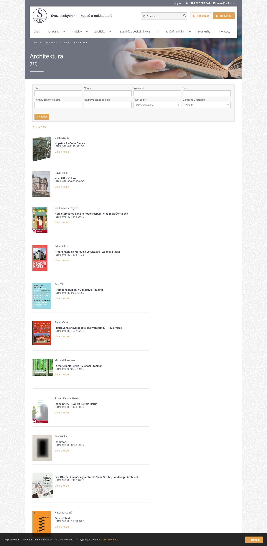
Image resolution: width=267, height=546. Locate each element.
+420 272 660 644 (199, 3)
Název (87, 88)
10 (146, 440)
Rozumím (254, 539)
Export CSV (39, 127)
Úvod (35, 42)
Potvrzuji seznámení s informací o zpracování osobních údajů (81, 495)
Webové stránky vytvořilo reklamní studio (166, 525)
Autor (186, 88)
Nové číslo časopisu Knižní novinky (116, 489)
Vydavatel (139, 88)
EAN (36, 88)
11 (152, 440)
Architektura (80, 42)
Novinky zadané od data (47, 99)
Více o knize (62, 151)
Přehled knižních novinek (56, 489)
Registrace (203, 15)
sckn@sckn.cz (226, 3)
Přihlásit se (225, 15)
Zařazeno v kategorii (194, 99)
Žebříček (83, 489)
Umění (65, 42)
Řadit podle (140, 99)
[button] (179, 93)
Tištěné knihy (49, 42)
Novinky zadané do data (97, 99)
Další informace (110, 540)
